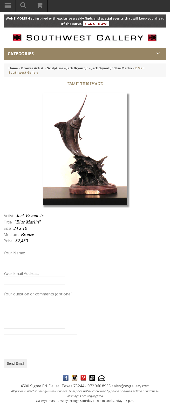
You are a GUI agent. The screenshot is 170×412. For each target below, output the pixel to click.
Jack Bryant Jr (77, 68)
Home (13, 68)
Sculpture (55, 68)
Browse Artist (32, 68)
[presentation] (40, 344)
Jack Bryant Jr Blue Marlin (111, 68)
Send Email (15, 363)
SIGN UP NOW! (96, 23)
